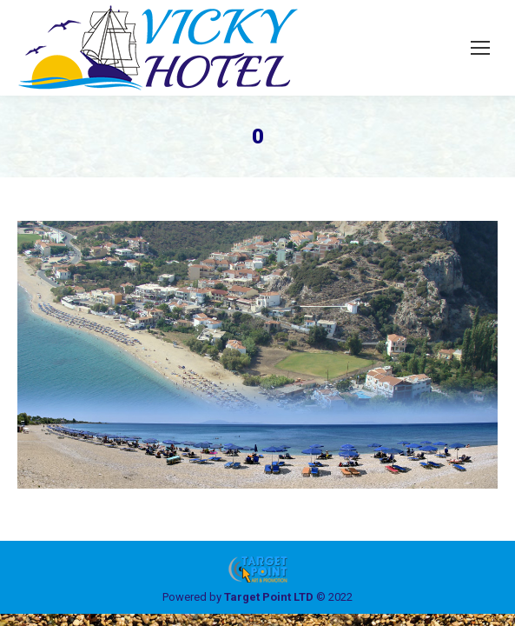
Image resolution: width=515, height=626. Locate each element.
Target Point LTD (269, 596)
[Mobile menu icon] (480, 47)
